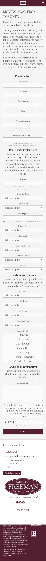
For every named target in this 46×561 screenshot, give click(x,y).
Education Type (23, 321)
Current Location (23, 121)
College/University (23, 356)
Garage (23, 265)
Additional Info (23, 383)
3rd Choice (23, 311)
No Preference (23, 361)
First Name (23, 81)
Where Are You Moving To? (23, 135)
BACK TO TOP (23, 510)
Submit (23, 431)
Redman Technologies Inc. (13, 519)
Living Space (23, 213)
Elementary (23, 343)
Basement (23, 236)
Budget (23, 179)
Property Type (23, 194)
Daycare (23, 334)
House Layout (23, 204)
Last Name (23, 91)
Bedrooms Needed (23, 246)
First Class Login (12, 473)
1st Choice (23, 291)
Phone (23, 111)
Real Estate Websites (21, 516)
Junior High (23, 348)
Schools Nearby (23, 331)
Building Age (23, 226)
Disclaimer (11, 520)
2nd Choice (23, 301)
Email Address (23, 101)
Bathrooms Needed (23, 256)
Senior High (23, 352)
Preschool (23, 339)
